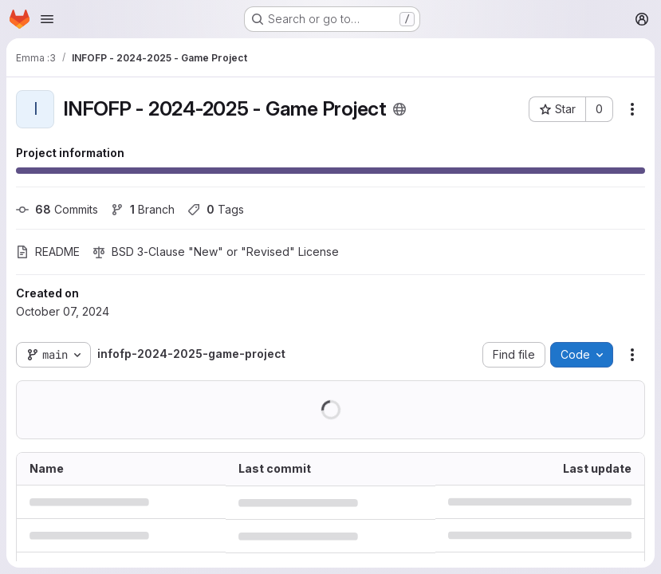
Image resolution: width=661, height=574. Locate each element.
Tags (215, 209)
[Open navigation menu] (47, 19)
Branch (143, 209)
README (48, 251)
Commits (57, 209)
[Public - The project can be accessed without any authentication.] (399, 109)
